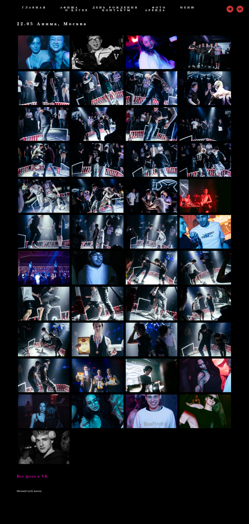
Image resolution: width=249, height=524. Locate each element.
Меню (187, 7)
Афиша (69, 7)
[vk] (240, 9)
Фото (159, 7)
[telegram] (230, 9)
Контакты (116, 10)
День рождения (115, 7)
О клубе (77, 10)
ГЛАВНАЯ (34, 7)
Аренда (155, 10)
